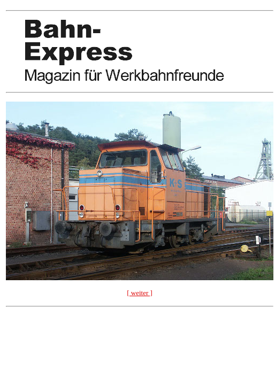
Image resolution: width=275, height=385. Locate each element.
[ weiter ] (139, 293)
